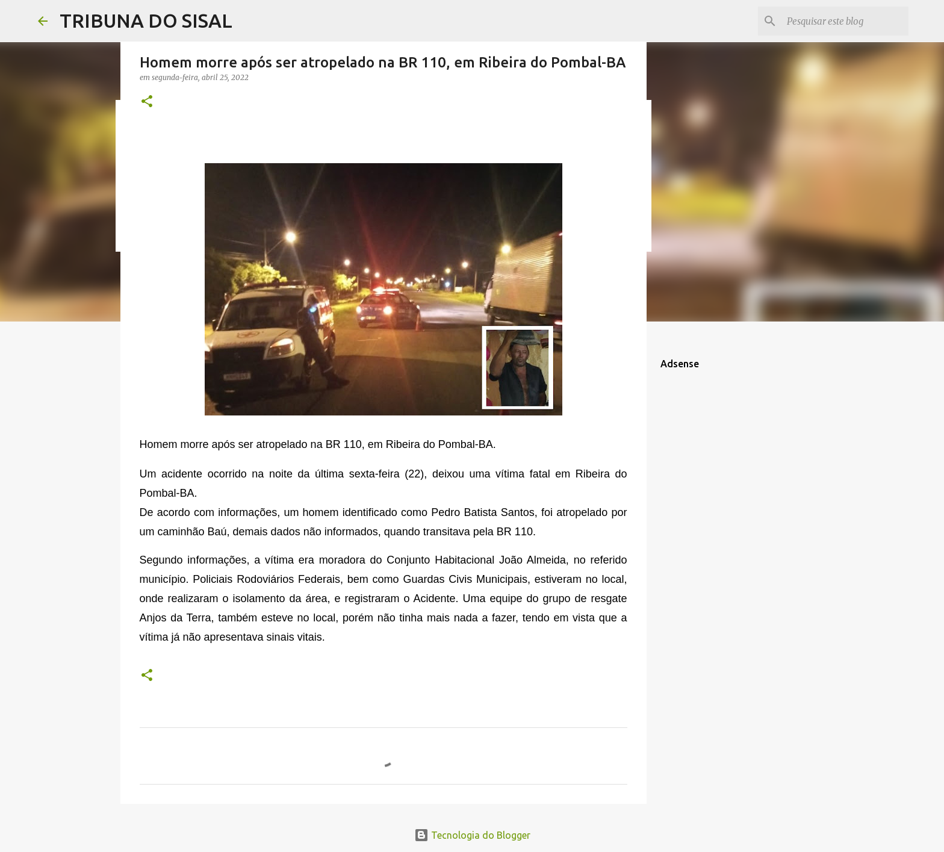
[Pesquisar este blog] (845, 21)
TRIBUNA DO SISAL (146, 20)
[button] (147, 102)
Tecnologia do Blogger (472, 835)
